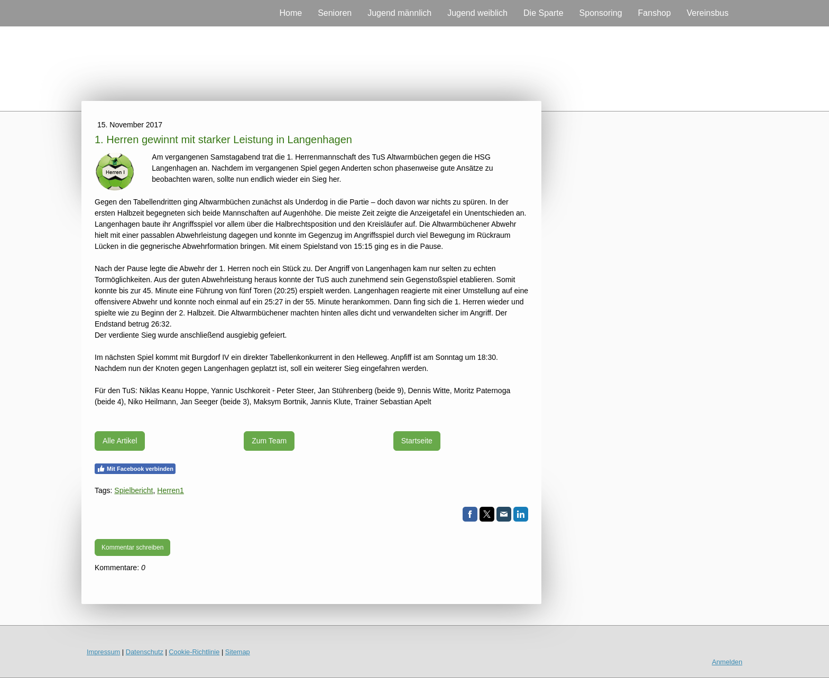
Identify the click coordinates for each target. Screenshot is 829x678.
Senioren (335, 12)
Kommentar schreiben (132, 547)
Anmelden (727, 662)
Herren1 (170, 490)
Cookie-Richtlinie (194, 652)
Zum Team (269, 440)
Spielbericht (133, 490)
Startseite (416, 440)
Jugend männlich (399, 12)
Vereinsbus (708, 12)
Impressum (103, 652)
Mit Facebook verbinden (135, 469)
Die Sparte (543, 12)
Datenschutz (144, 652)
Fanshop (654, 12)
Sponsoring (600, 12)
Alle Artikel (120, 440)
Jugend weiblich (477, 12)
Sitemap (237, 652)
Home (290, 12)
